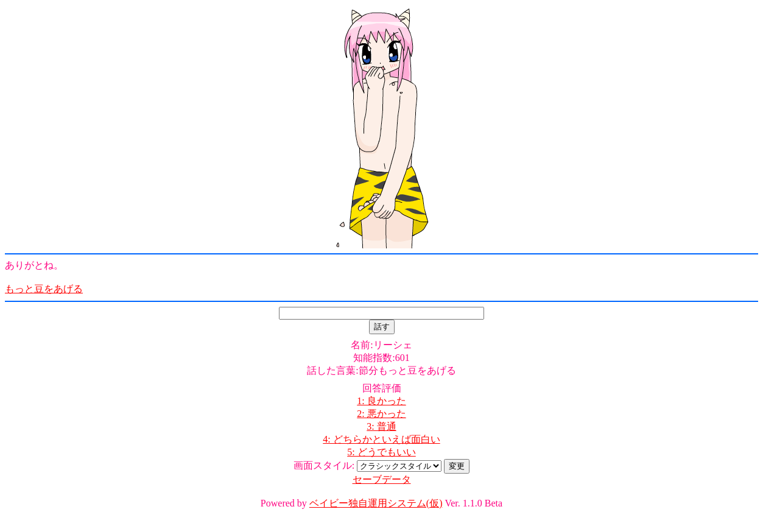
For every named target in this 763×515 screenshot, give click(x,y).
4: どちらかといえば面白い (381, 439)
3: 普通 (381, 426)
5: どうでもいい (381, 452)
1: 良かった (381, 401)
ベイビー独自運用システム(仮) (376, 503)
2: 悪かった (381, 413)
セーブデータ (382, 479)
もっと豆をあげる (44, 289)
